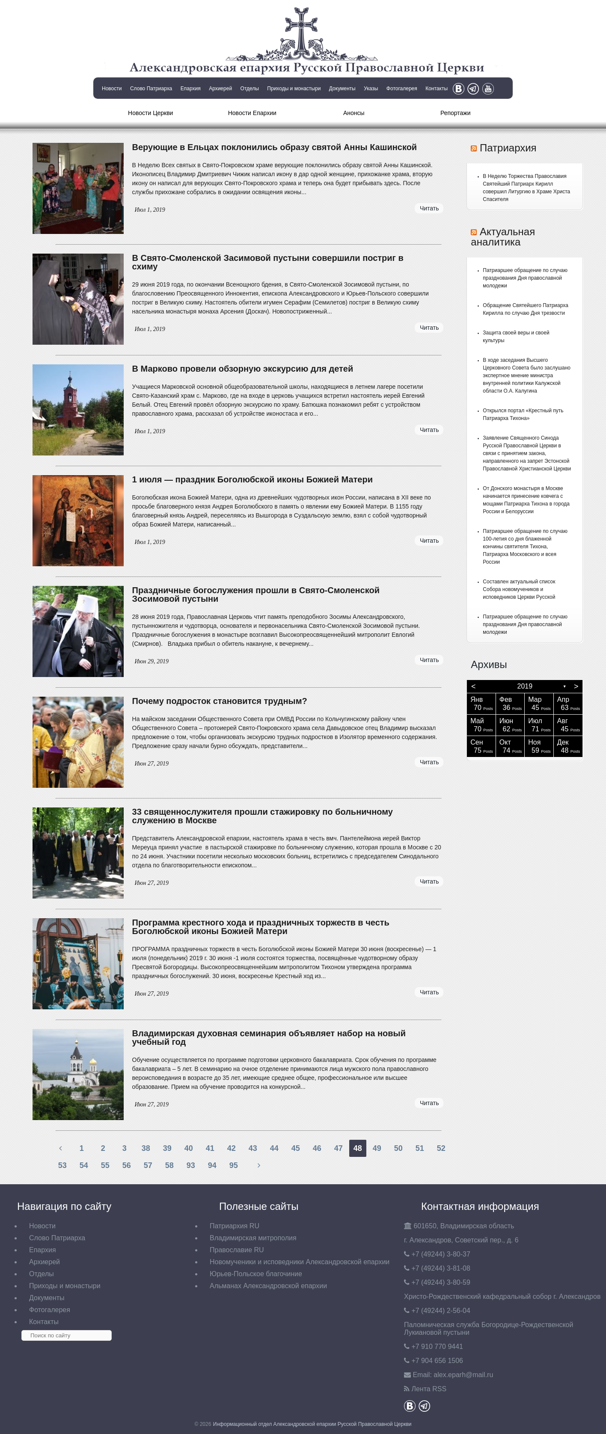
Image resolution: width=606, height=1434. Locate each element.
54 (84, 1165)
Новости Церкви (150, 112)
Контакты (436, 89)
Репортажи (455, 112)
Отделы (250, 89)
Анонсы (354, 112)
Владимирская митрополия (253, 1238)
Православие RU (237, 1250)
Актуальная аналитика (503, 237)
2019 (525, 686)
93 (191, 1165)
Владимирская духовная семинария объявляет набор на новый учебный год (269, 1038)
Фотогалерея (401, 89)
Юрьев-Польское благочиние (256, 1273)
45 (295, 1148)
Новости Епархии (252, 112)
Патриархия (508, 148)
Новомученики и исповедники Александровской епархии (299, 1261)
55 (105, 1165)
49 (377, 1148)
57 (148, 1165)
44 (274, 1148)
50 (398, 1148)
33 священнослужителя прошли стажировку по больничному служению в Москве (262, 816)
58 (169, 1165)
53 (62, 1165)
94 (212, 1165)
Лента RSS (428, 1389)
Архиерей (220, 89)
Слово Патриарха (151, 89)
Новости (112, 89)
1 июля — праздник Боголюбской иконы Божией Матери (252, 479)
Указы (371, 89)
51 (420, 1148)
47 (338, 1148)
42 (231, 1148)
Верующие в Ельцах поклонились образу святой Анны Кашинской (274, 147)
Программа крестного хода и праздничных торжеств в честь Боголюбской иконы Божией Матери (260, 927)
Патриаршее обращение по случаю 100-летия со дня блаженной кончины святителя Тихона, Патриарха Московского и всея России (525, 546)
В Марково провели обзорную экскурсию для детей (243, 368)
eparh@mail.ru (463, 1374)
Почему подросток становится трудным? (219, 701)
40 (188, 1148)
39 (167, 1148)
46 (317, 1148)
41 (210, 1148)
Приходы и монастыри (294, 89)
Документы (342, 89)
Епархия (191, 89)
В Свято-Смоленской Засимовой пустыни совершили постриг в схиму (268, 262)
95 (233, 1165)
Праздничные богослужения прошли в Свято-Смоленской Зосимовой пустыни (256, 594)
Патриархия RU (234, 1226)
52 (441, 1148)
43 (253, 1148)
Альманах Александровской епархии (268, 1285)
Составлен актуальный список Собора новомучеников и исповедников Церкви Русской (519, 589)
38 (146, 1148)
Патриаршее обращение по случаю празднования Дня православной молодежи (525, 278)
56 (126, 1165)
